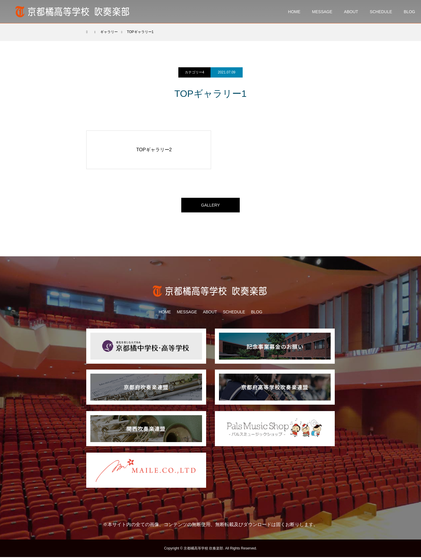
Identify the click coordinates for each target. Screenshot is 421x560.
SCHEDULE (381, 11)
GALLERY (210, 206)
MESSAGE (322, 11)
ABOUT (351, 11)
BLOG (409, 11)
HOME (294, 11)
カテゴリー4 (194, 72)
